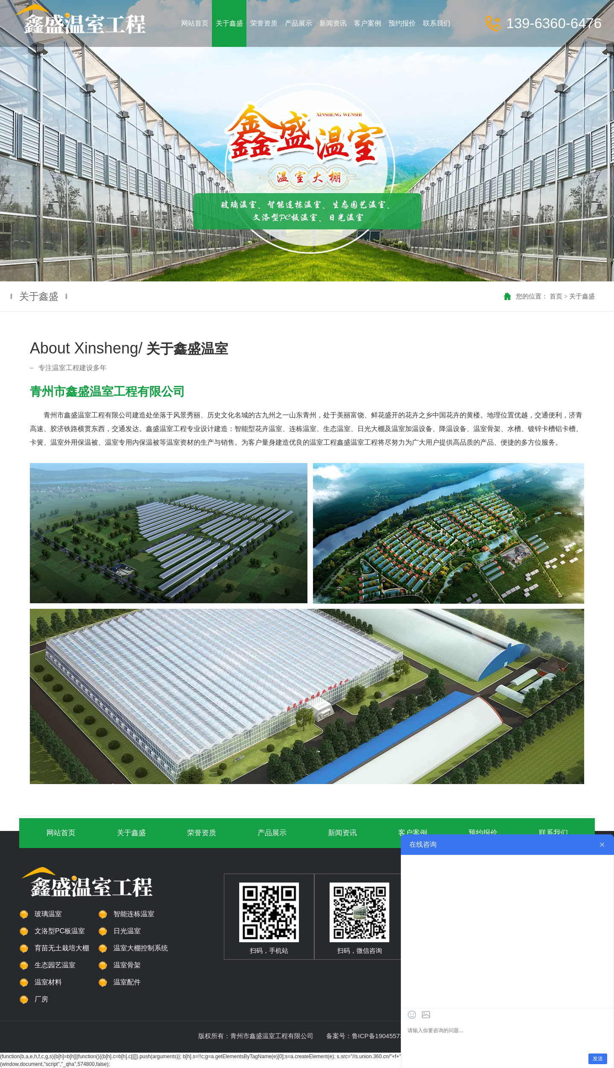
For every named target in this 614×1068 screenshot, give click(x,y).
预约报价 (483, 833)
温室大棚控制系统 (140, 948)
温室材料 (48, 982)
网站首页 (60, 833)
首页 (556, 296)
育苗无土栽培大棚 (62, 948)
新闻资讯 (342, 833)
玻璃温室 (48, 913)
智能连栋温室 (133, 913)
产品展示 (272, 833)
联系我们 (553, 833)
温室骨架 (127, 965)
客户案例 (412, 833)
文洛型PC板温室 (60, 931)
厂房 (41, 999)
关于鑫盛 (582, 296)
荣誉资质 (201, 833)
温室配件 (127, 982)
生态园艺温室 (55, 965)
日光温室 (127, 931)
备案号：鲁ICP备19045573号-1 (371, 1035)
